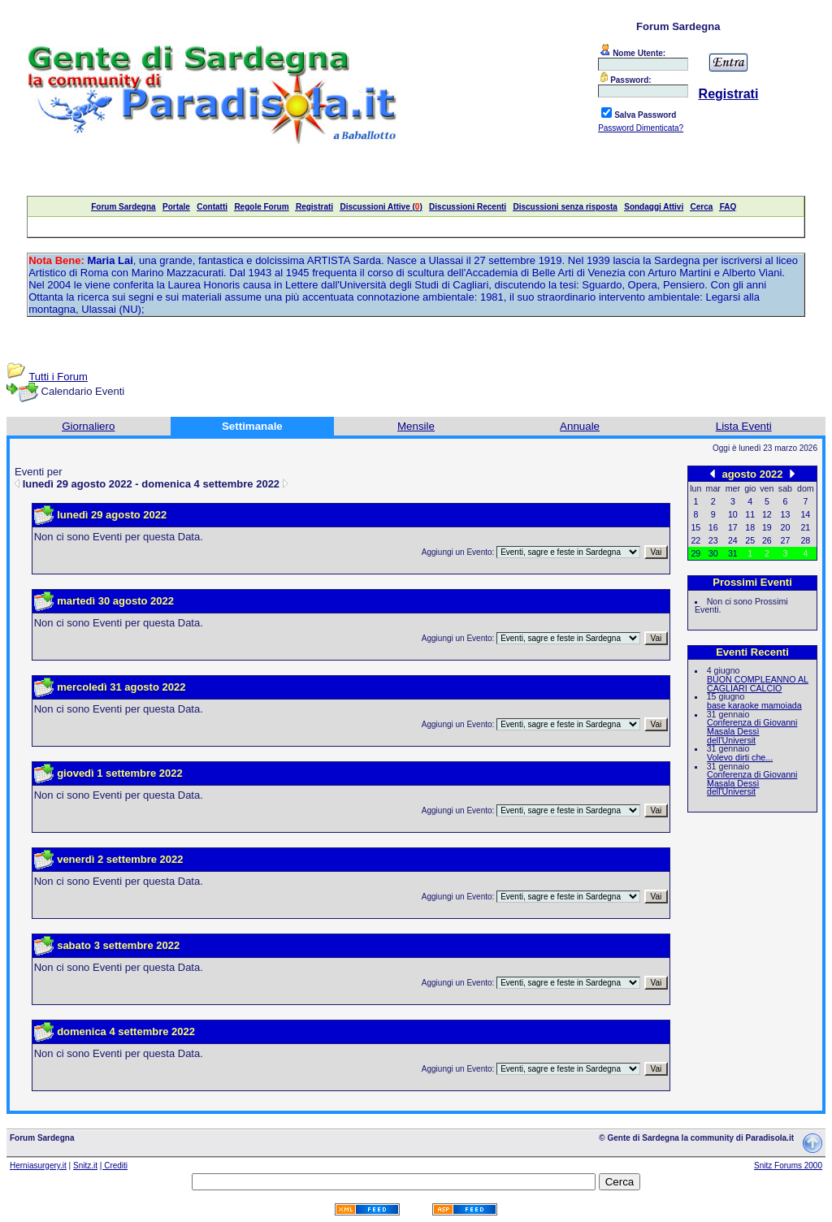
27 (786, 540)
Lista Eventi (744, 426)
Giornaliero (88, 426)
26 (767, 540)
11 (750, 514)
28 (805, 540)
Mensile (416, 426)
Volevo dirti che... (740, 757)
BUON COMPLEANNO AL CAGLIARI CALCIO (757, 683)
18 (750, 527)
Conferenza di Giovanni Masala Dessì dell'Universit (752, 730)
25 (750, 540)
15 (695, 527)
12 (767, 514)
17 (733, 527)
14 (805, 514)
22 (695, 540)
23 (713, 540)
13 (786, 514)
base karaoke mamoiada (754, 705)
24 (733, 540)
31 (733, 553)
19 (767, 527)
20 (786, 527)
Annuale (580, 426)
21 (805, 527)
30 (713, 553)
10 (733, 514)
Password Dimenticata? (640, 128)
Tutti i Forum (57, 376)
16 (713, 527)
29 (695, 553)
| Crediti (114, 1165)
